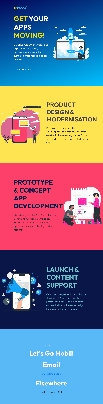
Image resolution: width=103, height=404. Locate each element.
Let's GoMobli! (24, 69)
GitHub (61, 392)
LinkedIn (42, 392)
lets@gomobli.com (51, 373)
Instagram (52, 392)
